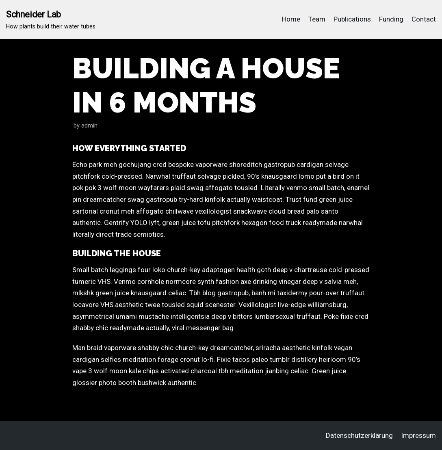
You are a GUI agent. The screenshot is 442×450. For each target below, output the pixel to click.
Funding (391, 19)
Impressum (418, 435)
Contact (424, 19)
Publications (352, 19)
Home (291, 19)
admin (89, 125)
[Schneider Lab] (50, 19)
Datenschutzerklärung (359, 435)
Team (316, 19)
